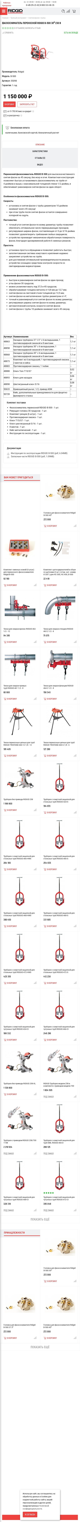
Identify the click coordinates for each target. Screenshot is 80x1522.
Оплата (5, 1505)
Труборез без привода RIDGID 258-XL (19, 1083)
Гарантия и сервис (10, 1509)
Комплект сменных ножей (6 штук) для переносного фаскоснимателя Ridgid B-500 (18, 572)
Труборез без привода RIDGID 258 (18, 799)
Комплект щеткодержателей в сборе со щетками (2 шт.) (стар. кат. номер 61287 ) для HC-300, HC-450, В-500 (59, 572)
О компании (7, 1496)
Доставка (6, 1500)
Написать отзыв (32, 28)
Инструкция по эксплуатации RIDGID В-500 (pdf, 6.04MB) (39, 453)
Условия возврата (10, 1491)
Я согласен (30, 1514)
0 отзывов (19, 28)
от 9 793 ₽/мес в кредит (19, 111)
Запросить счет (27, 104)
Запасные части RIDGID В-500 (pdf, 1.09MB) (32, 456)
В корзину (9, 104)
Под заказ (48, 1096)
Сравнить (7, 32)
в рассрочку (13, 115)
